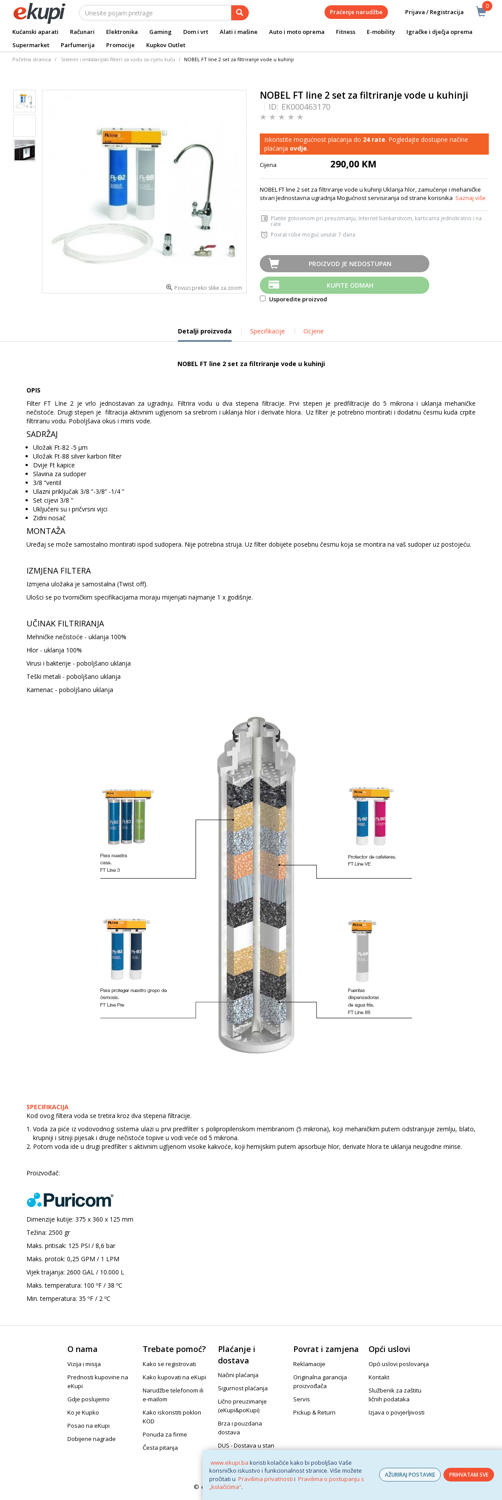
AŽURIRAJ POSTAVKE (410, 1474)
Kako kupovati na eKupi (174, 1377)
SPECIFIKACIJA (47, 1107)
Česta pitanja (160, 1448)
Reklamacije (309, 1364)
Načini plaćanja (238, 1375)
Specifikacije (267, 331)
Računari (82, 32)
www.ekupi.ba (229, 1463)
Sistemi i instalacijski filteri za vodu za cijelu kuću (118, 59)
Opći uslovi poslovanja (399, 1364)
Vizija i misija (84, 1364)
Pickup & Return (314, 1412)
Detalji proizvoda (205, 334)
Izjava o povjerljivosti (396, 1412)
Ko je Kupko (83, 1412)
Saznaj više (470, 198)
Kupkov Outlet (165, 45)
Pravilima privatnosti (265, 1479)
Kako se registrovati (169, 1364)
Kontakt (379, 1377)
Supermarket (30, 45)
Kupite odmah (350, 285)
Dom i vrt (195, 32)
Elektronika (122, 32)
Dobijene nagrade (91, 1439)
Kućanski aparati (35, 32)
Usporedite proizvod (293, 299)
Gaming (160, 32)
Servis (301, 1399)
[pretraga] (240, 12)
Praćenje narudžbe (356, 12)
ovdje (298, 148)
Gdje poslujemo (88, 1399)
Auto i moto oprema (297, 32)
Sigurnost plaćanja (243, 1388)
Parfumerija (78, 45)
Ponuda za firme (165, 1434)
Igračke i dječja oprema (439, 32)
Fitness (345, 32)
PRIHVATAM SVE (468, 1474)
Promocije (120, 45)
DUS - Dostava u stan (246, 1445)
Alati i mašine (239, 32)
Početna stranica (31, 59)
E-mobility (381, 32)
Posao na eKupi (88, 1426)
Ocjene (313, 331)
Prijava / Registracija (428, 12)
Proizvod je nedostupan (350, 263)
